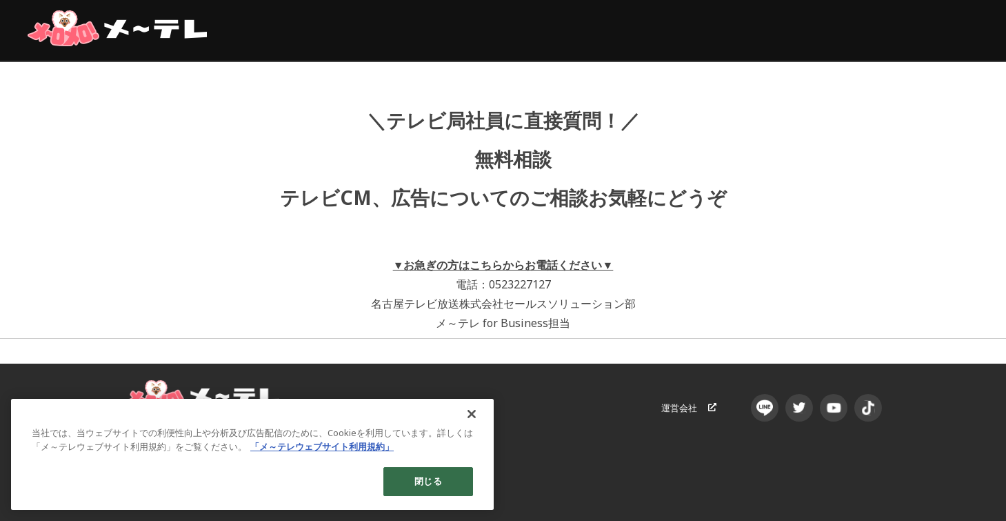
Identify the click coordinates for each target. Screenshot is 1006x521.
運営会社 (688, 408)
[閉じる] (471, 414)
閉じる (427, 481)
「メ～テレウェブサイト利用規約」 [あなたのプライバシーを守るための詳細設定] (322, 446)
